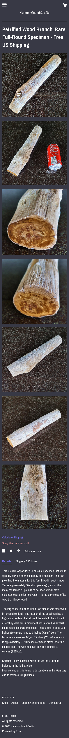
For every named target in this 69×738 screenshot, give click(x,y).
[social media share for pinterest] (19, 551)
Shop (5, 703)
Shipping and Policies (34, 703)
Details (7, 561)
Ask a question (32, 551)
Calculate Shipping (12, 537)
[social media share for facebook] (4, 551)
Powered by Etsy (11, 731)
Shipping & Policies (26, 561)
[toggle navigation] (4, 4)
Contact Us (55, 703)
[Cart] (65, 5)
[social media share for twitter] (11, 551)
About (15, 703)
